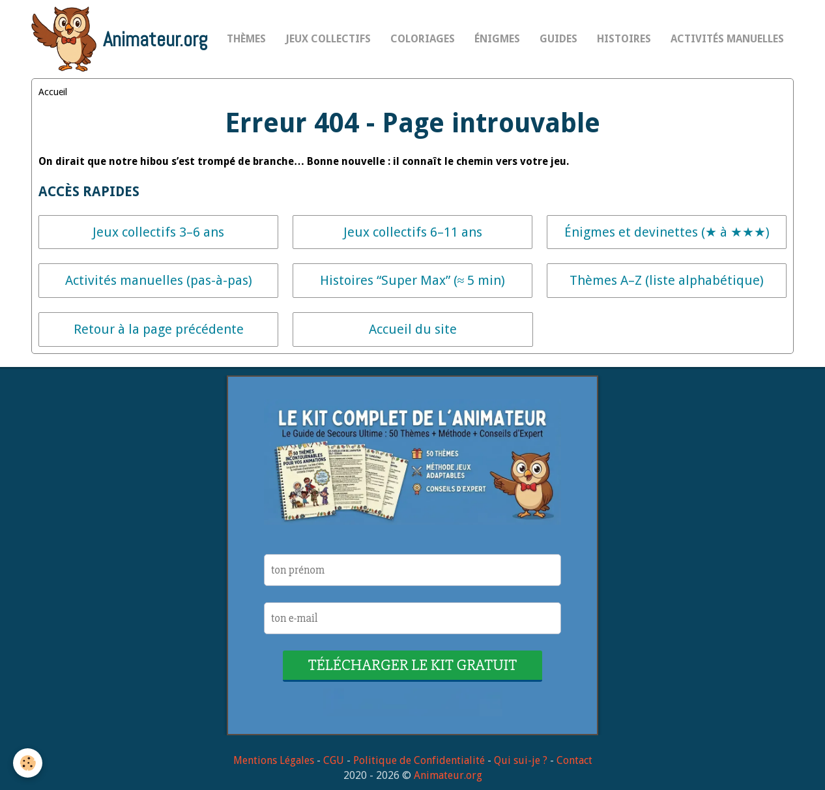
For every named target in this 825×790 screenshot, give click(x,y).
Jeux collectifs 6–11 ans (412, 232)
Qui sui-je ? (520, 760)
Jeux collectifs (328, 39)
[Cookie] (27, 763)
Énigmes (497, 39)
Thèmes (246, 39)
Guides (558, 39)
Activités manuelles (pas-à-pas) (158, 280)
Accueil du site (413, 329)
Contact (574, 760)
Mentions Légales (273, 760)
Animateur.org (448, 775)
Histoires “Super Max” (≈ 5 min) (413, 280)
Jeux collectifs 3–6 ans (158, 232)
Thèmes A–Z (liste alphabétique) (667, 280)
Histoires (624, 39)
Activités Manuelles (727, 39)
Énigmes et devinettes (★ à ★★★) (667, 232)
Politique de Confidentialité (419, 760)
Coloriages (422, 39)
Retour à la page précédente (159, 329)
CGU (333, 760)
